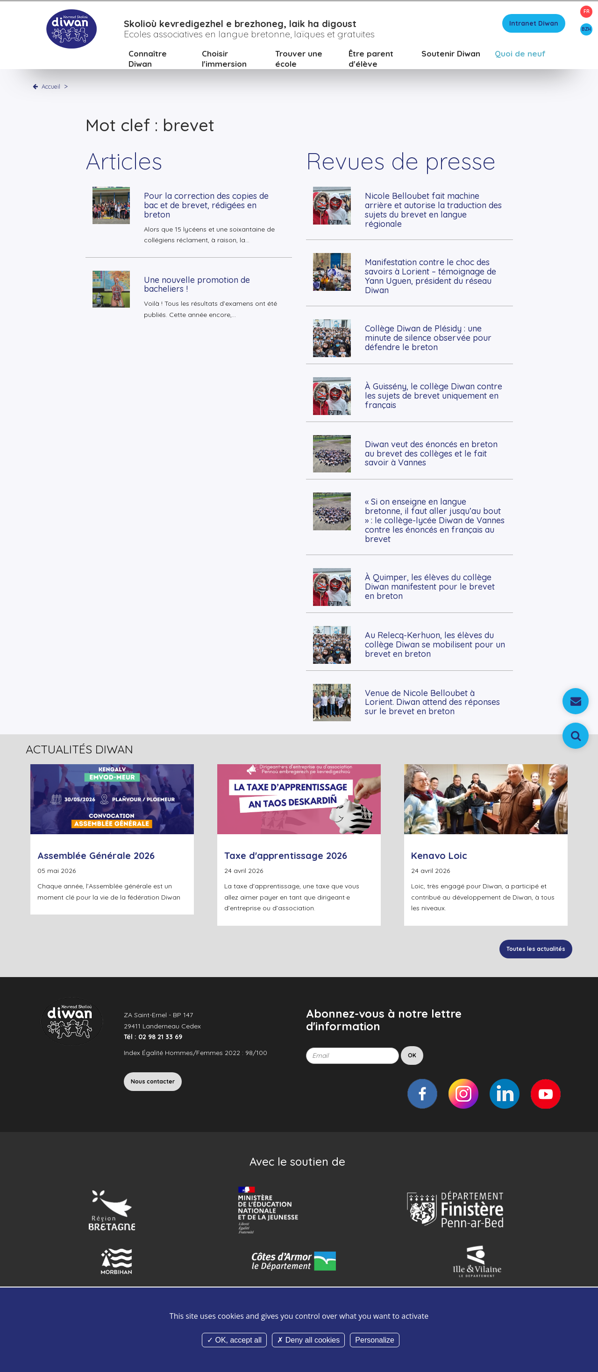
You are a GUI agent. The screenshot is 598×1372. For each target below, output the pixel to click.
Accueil (51, 86)
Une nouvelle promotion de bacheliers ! (197, 284)
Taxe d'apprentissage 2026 (285, 855)
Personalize (374, 1340)
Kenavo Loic (439, 855)
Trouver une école (298, 59)
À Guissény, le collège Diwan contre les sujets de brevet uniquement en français (433, 395)
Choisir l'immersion (224, 59)
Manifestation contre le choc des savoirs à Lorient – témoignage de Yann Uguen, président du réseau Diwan (430, 276)
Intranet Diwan (533, 23)
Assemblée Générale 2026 (96, 855)
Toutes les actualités (535, 948)
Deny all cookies (308, 1340)
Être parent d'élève (371, 59)
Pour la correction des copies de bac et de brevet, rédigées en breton (206, 205)
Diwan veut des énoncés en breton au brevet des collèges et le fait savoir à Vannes (431, 453)
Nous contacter (153, 1081)
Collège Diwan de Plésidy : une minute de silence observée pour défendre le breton (428, 337)
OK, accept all (234, 1340)
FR (587, 11)
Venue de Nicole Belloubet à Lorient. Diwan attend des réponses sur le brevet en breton (432, 702)
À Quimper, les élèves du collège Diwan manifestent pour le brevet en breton (430, 586)
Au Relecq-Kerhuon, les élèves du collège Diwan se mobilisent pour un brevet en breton (435, 644)
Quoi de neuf (520, 53)
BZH (586, 29)
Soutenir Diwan (450, 53)
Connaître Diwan (147, 59)
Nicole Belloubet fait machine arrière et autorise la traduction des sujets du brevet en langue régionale (433, 209)
